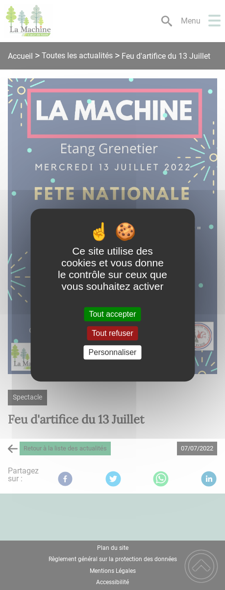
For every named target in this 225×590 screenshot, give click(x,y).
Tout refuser (112, 333)
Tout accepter (112, 314)
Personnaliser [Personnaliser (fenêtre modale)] (113, 352)
